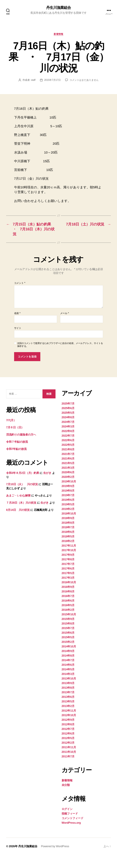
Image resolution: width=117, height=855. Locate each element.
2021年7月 (68, 454)
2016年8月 (68, 591)
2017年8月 (68, 559)
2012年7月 (68, 729)
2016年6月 (68, 600)
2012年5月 (68, 738)
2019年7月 (68, 495)
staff (33, 80)
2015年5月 (68, 637)
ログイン (67, 809)
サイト (17, 328)
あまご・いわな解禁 (18, 495)
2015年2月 (68, 641)
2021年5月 (68, 463)
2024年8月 (68, 417)
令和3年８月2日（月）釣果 (22, 472)
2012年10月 (69, 715)
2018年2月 (68, 541)
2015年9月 (68, 619)
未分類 (66, 785)
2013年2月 (68, 706)
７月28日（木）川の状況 (21, 502)
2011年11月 (69, 747)
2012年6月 (68, 733)
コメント (19, 283)
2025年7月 (68, 403)
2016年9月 (68, 586)
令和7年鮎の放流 (16, 448)
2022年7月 (68, 435)
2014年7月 (68, 660)
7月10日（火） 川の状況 (22, 484)
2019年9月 (68, 486)
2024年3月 (68, 426)
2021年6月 (68, 458)
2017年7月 (68, 564)
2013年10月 (69, 678)
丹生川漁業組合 (58, 7)
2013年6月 (68, 696)
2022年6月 (68, 440)
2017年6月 (68, 568)
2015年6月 (68, 632)
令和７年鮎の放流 (17, 441)
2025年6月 (68, 408)
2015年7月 (68, 628)
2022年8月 (68, 431)
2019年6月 (68, 499)
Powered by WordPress (55, 846)
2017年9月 (68, 554)
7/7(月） (11, 420)
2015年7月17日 (52, 80)
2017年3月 (68, 577)
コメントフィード (72, 818)
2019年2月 (68, 509)
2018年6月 (68, 531)
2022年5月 (68, 444)
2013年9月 (68, 683)
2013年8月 (68, 687)
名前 (17, 313)
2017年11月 (69, 545)
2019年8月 (68, 490)
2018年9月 (68, 518)
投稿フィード (70, 813)
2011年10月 (69, 751)
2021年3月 (68, 467)
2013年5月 (68, 701)
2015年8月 (68, 623)
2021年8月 (68, 449)
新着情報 (58, 34)
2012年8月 (68, 724)
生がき (47, 472)
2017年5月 (68, 573)
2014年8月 (68, 655)
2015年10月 (69, 614)
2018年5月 (68, 536)
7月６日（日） (15, 427)
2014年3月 (68, 674)
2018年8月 (68, 522)
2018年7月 (68, 527)
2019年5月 (68, 504)
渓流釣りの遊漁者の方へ (21, 434)
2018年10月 (69, 513)
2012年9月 (68, 719)
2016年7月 (68, 596)
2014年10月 (69, 646)
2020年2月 (68, 476)
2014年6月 (68, 664)
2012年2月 (68, 742)
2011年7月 (68, 756)
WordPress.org (71, 822)
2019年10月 (69, 481)
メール (64, 313)
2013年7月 (68, 692)
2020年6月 (68, 472)
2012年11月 (69, 710)
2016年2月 (68, 609)
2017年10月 (69, 550)
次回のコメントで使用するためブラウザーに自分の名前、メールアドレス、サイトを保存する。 (60, 344)
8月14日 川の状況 (18, 509)
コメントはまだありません (83, 80)
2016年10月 (69, 582)
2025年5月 (68, 412)
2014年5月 (68, 669)
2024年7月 (68, 421)
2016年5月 (68, 605)
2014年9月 (68, 651)
